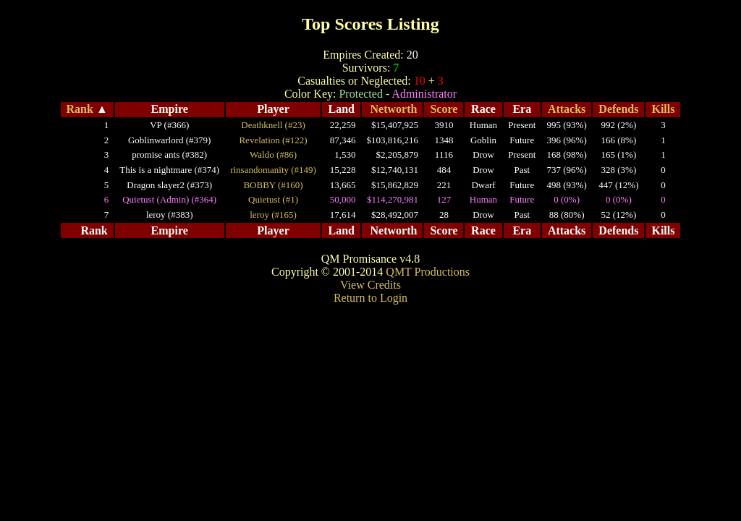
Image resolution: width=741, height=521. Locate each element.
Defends (618, 109)
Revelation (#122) (273, 140)
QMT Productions (428, 272)
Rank (80, 109)
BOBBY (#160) (272, 184)
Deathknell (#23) (273, 124)
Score (443, 109)
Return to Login (370, 298)
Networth (394, 109)
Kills (662, 109)
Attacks (566, 109)
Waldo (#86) (273, 154)
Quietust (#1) (273, 199)
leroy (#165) (273, 214)
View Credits (370, 285)
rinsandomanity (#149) (273, 169)
